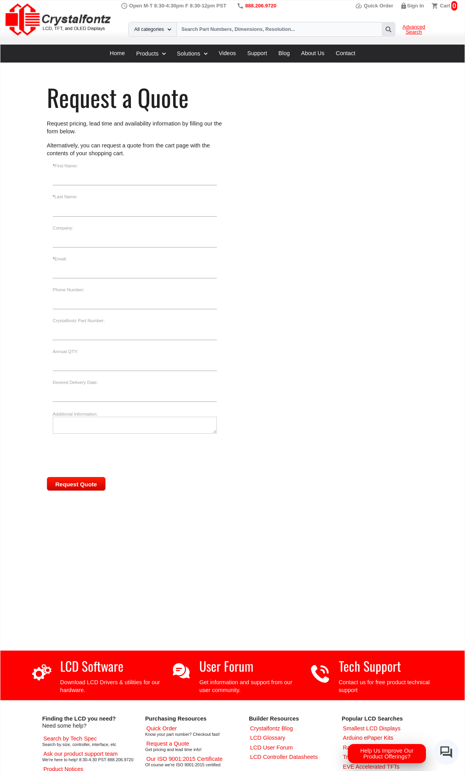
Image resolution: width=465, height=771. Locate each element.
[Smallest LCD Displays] (371, 728)
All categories (152, 29)
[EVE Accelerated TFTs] (371, 767)
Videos (227, 53)
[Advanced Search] (70, 738)
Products (151, 53)
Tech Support (370, 666)
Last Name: (65, 196)
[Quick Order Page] (161, 728)
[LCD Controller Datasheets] (284, 757)
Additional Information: (75, 413)
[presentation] (118, 470)
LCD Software (91, 666)
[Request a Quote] (167, 744)
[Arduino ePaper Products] (368, 738)
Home (117, 53)
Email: (60, 258)
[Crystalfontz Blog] (271, 728)
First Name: (65, 165)
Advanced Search (413, 29)
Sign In (415, 6)
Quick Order (374, 6)
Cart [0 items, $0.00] (445, 6)
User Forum (226, 666)
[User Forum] (271, 747)
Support (257, 53)
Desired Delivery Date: (75, 382)
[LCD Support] (80, 754)
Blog (284, 53)
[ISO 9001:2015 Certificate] (184, 759)
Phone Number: (68, 289)
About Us (313, 53)
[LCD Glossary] (267, 738)
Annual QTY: (66, 351)
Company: (63, 228)
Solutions (192, 53)
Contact (345, 53)
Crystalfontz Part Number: (79, 320)
